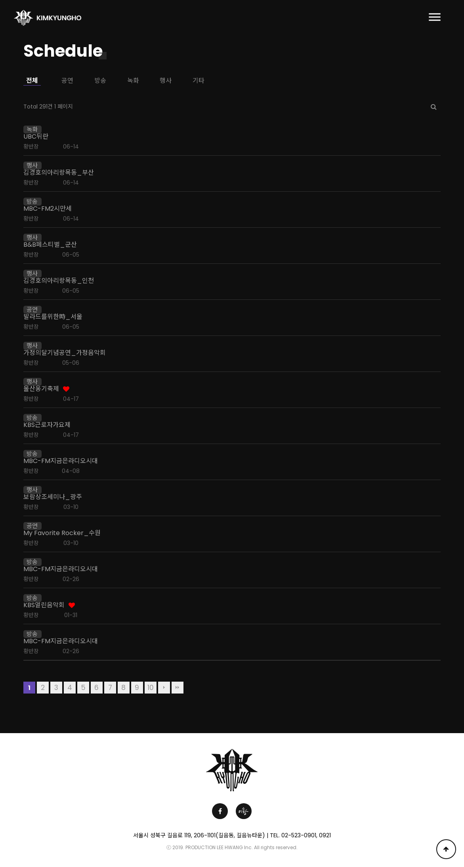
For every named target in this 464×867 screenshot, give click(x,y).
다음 (164, 688)
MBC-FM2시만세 (47, 209)
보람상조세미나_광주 (52, 497)
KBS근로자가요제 (47, 425)
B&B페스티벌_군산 (50, 245)
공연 (67, 80)
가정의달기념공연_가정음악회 (64, 353)
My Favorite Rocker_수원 (62, 533)
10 (150, 687)
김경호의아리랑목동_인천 (58, 281)
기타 (198, 80)
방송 (100, 80)
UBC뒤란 (35, 136)
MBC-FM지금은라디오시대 (60, 461)
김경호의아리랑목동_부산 (58, 173)
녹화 (133, 80)
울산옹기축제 (41, 389)
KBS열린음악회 (44, 605)
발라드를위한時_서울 (52, 317)
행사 (166, 80)
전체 (32, 80)
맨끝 (177, 688)
